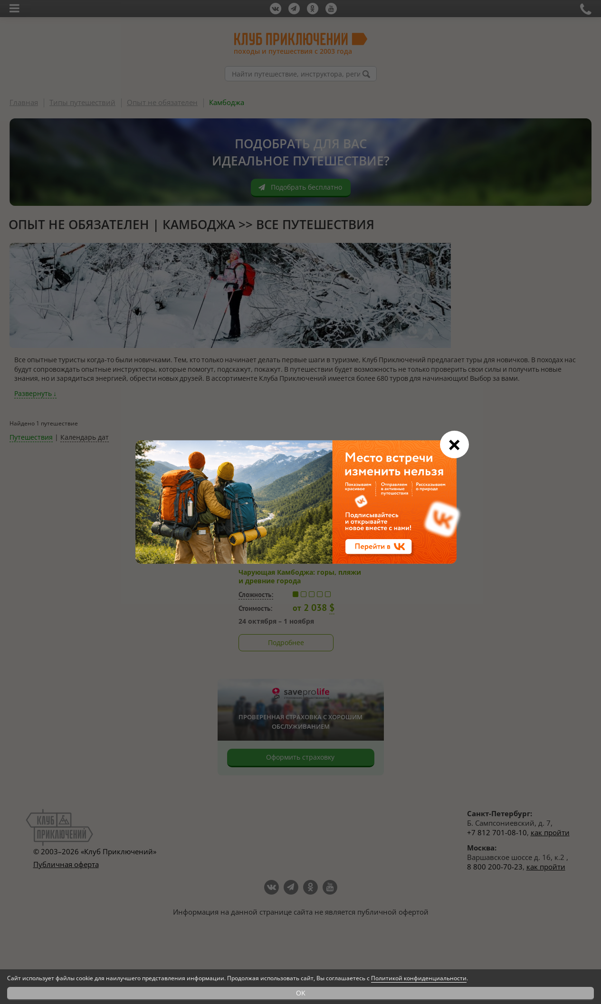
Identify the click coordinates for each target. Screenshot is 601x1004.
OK (300, 992)
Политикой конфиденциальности (419, 978)
